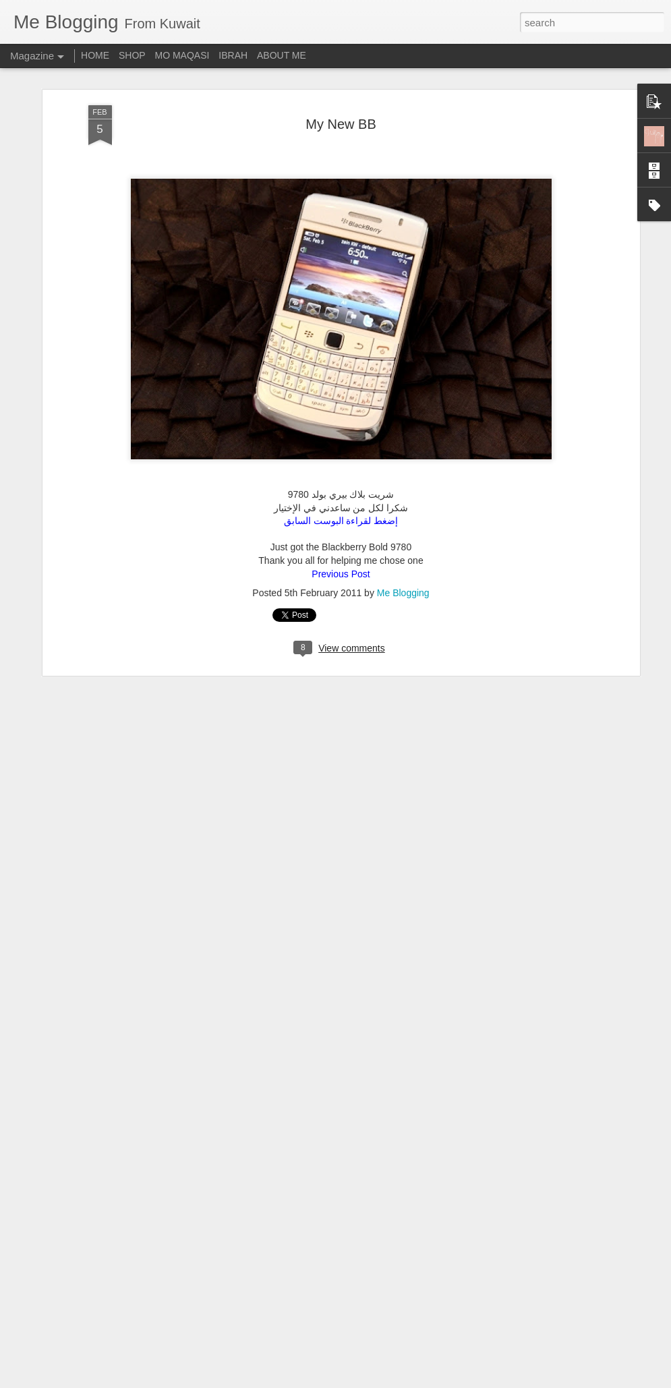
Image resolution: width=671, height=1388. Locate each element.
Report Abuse (417, 1381)
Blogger (378, 1381)
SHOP (132, 55)
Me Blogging (403, 562)
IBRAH (232, 55)
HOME (95, 55)
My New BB (340, 93)
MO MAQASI (182, 55)
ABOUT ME (281, 55)
